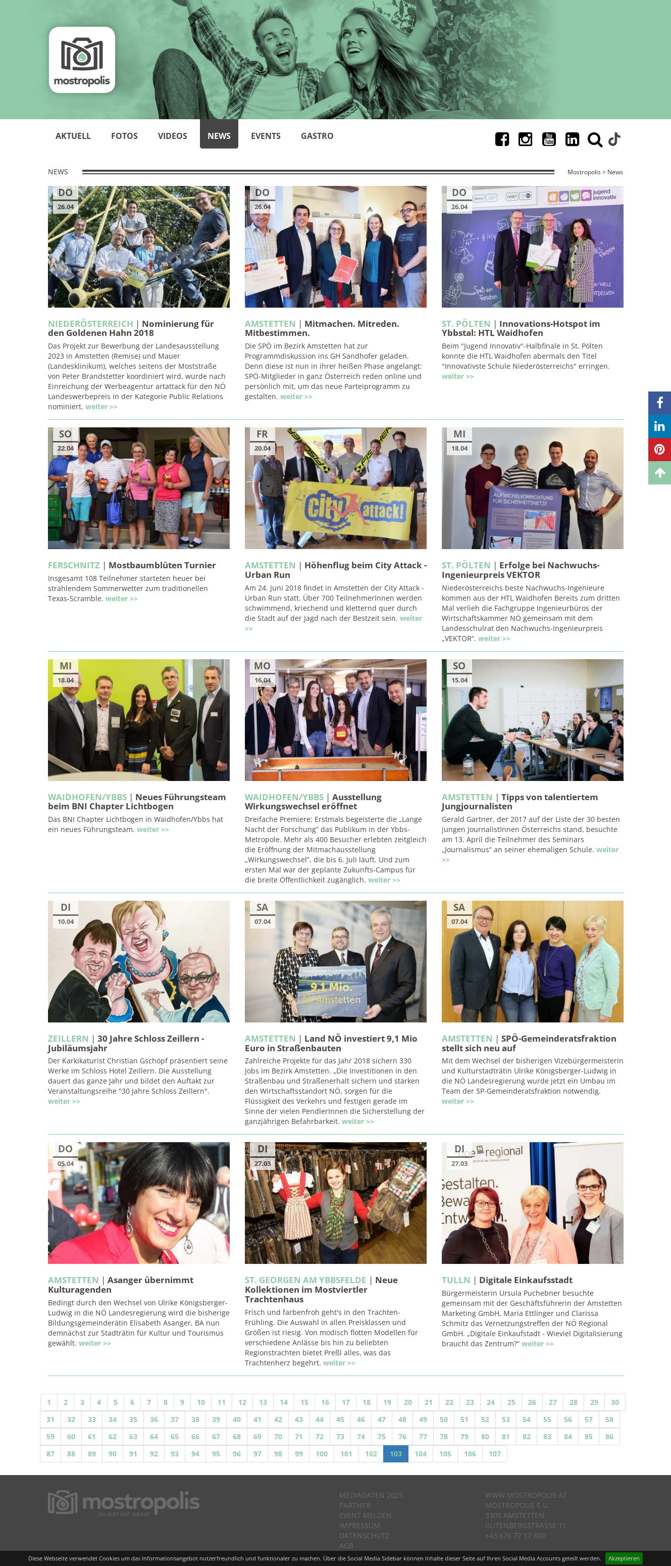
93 (175, 1453)
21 (429, 1402)
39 (216, 1419)
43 (299, 1419)
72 (320, 1436)
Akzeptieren (624, 1558)
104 (421, 1453)
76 (402, 1436)
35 (133, 1419)
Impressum (359, 1525)
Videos (172, 135)
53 (506, 1419)
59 (50, 1436)
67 (216, 1436)
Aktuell (73, 135)
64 (154, 1436)
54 (527, 1419)
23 (470, 1402)
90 (113, 1453)
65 (175, 1436)
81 (506, 1436)
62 (113, 1436)
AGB (346, 1545)
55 (547, 1419)
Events (266, 135)
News (219, 135)
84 (568, 1436)
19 (387, 1402)
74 (361, 1436)
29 (594, 1402)
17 (346, 1402)
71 (299, 1436)
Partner (355, 1505)
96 (237, 1453)
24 (491, 1402)
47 (382, 1419)
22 (449, 1402)
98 (278, 1453)
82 (527, 1436)
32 (71, 1419)
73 (340, 1436)
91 (133, 1453)
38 (195, 1419)
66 (195, 1436)
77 (423, 1436)
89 (92, 1453)
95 (216, 1453)
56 (568, 1419)
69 (257, 1436)
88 (71, 1453)
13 (263, 1402)
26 (532, 1402)
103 (396, 1453)
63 (133, 1436)
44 (320, 1419)
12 (242, 1402)
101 (346, 1453)
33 (92, 1419)
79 (464, 1436)
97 (257, 1453)
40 (237, 1419)
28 (574, 1402)
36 (154, 1419)
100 (322, 1453)
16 (325, 1402)
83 (547, 1436)
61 (92, 1436)
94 (195, 1453)
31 (50, 1419)
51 (464, 1419)
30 (615, 1402)
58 (609, 1419)
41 (257, 1419)
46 (361, 1419)
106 (470, 1453)
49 (423, 1419)
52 (485, 1419)
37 (175, 1419)
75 (382, 1436)
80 (485, 1436)
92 (154, 1453)
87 (50, 1453)
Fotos (124, 135)
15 (304, 1402)
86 (609, 1436)
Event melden (365, 1515)
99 (299, 1453)
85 (589, 1436)
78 (444, 1436)
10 (201, 1402)
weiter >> (101, 406)
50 (444, 1419)
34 (113, 1419)
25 (511, 1402)
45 (340, 1419)
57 (589, 1419)
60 (71, 1436)
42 (278, 1419)
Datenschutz (364, 1535)
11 (222, 1402)
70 (278, 1436)
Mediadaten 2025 (371, 1495)
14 (284, 1402)
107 (495, 1453)
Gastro (317, 135)
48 (402, 1419)
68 (237, 1436)
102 (371, 1453)
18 (367, 1402)
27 (553, 1402)
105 (445, 1453)
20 (408, 1402)
